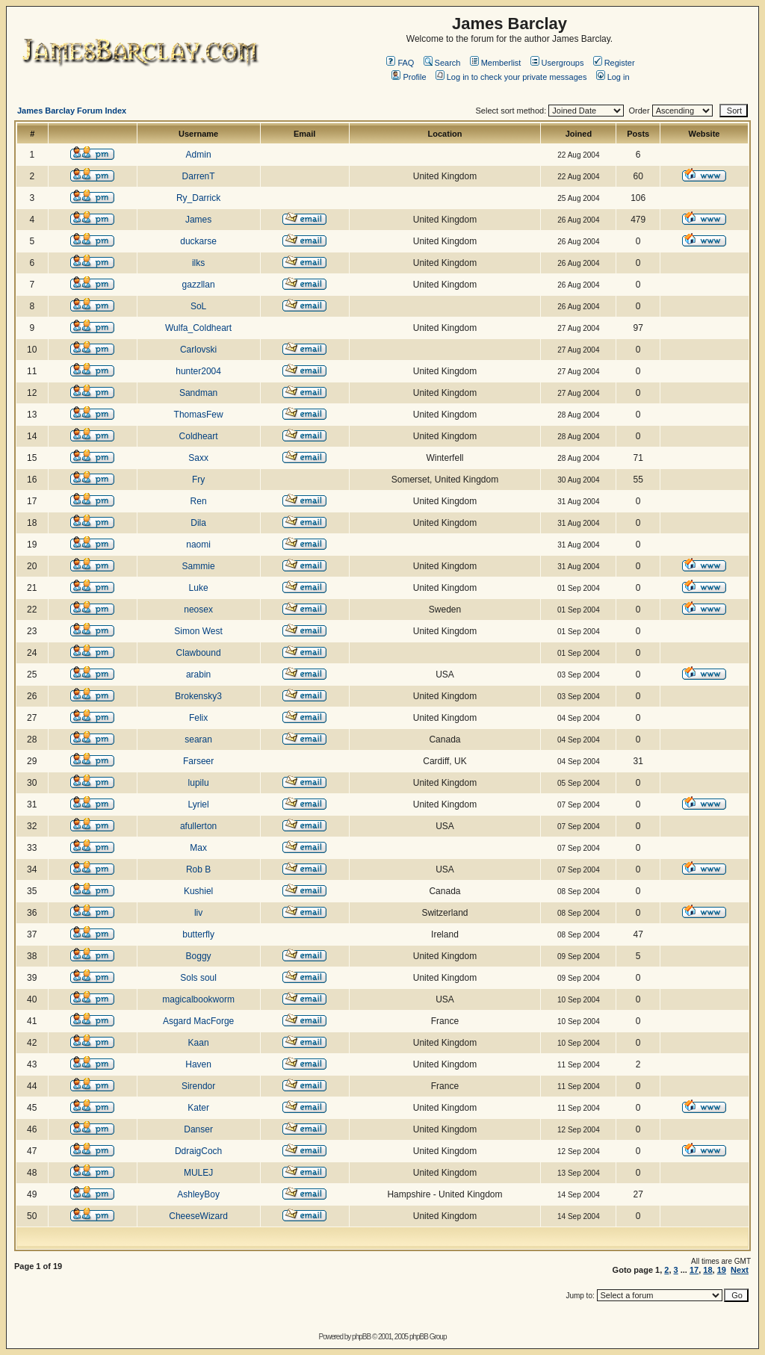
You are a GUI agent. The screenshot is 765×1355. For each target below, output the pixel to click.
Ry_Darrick (198, 198)
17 (694, 1269)
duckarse (198, 241)
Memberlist (495, 62)
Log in (613, 76)
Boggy (198, 956)
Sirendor (198, 1086)
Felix (198, 718)
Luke (198, 588)
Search (442, 62)
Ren (199, 501)
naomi (198, 544)
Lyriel (198, 804)
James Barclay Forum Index (71, 110)
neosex (198, 609)
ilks (198, 263)
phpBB (361, 1337)
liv (198, 913)
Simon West (198, 631)
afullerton (198, 826)
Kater (198, 1108)
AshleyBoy (198, 1194)
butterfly (198, 934)
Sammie (198, 566)
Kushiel (198, 891)
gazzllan (198, 284)
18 (707, 1269)
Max (198, 848)
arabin (198, 674)
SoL (198, 306)
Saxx (198, 458)
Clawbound (198, 653)
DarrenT (198, 176)
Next (740, 1269)
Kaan (198, 1043)
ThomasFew (198, 414)
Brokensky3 (198, 696)
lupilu (198, 783)
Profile (408, 76)
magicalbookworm (198, 999)
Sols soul (198, 978)
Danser (198, 1129)
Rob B (198, 869)
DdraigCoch (198, 1151)
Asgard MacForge (198, 1021)
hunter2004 (198, 371)
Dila (198, 523)
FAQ (400, 62)
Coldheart (198, 436)
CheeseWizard (198, 1216)
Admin (198, 154)
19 (721, 1269)
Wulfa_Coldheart (198, 328)
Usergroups (557, 62)
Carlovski (198, 349)
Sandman (198, 393)
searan (198, 739)
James (198, 219)
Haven (198, 1064)
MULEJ (198, 1173)
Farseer (198, 761)
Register (614, 62)
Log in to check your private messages (511, 76)
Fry (198, 479)
